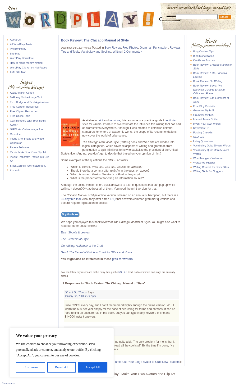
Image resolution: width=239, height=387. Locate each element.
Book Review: (207, 81)
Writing (117, 51)
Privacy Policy (18, 48)
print (100, 120)
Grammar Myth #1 (203, 110)
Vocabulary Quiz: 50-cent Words (212, 145)
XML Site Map (18, 72)
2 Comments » (133, 51)
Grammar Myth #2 (203, 115)
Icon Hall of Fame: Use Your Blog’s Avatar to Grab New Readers (138, 362)
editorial (171, 120)
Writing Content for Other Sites (211, 167)
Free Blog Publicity (204, 106)
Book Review (113, 47)
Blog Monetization (203, 56)
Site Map (15, 53)
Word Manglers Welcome (207, 158)
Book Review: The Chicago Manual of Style (95, 40)
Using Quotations (203, 141)
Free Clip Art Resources (24, 111)
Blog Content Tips (203, 51)
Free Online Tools (20, 115)
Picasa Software (19, 147)
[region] (61, 353)
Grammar (146, 47)
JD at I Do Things (76, 292)
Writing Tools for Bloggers (208, 171)
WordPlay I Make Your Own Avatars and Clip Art (119, 8)
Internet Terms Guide (205, 119)
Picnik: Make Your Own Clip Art (28, 152)
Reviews (175, 47)
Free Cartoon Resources (24, 106)
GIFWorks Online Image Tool (26, 129)
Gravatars (15, 134)
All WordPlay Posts (21, 44)
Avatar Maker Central (22, 92)
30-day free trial (71, 199)
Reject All (61, 367)
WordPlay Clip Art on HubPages (28, 67)
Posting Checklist (203, 132)
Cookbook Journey (204, 60)
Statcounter (8, 383)
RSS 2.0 (123, 272)
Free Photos (130, 47)
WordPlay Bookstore (22, 58)
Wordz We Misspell (204, 162)
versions (115, 120)
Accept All (92, 367)
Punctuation (160, 47)
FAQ (113, 199)
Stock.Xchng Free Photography (28, 165)
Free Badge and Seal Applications (29, 102)
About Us (15, 39)
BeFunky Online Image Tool (26, 97)
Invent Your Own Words (207, 123)
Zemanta (15, 170)
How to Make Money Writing (26, 62)
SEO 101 (198, 136)
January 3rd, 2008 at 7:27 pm (80, 296)
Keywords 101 (201, 128)
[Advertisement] (91, 86)
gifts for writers (122, 259)
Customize (30, 367)
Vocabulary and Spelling (96, 51)
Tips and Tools (70, 51)
